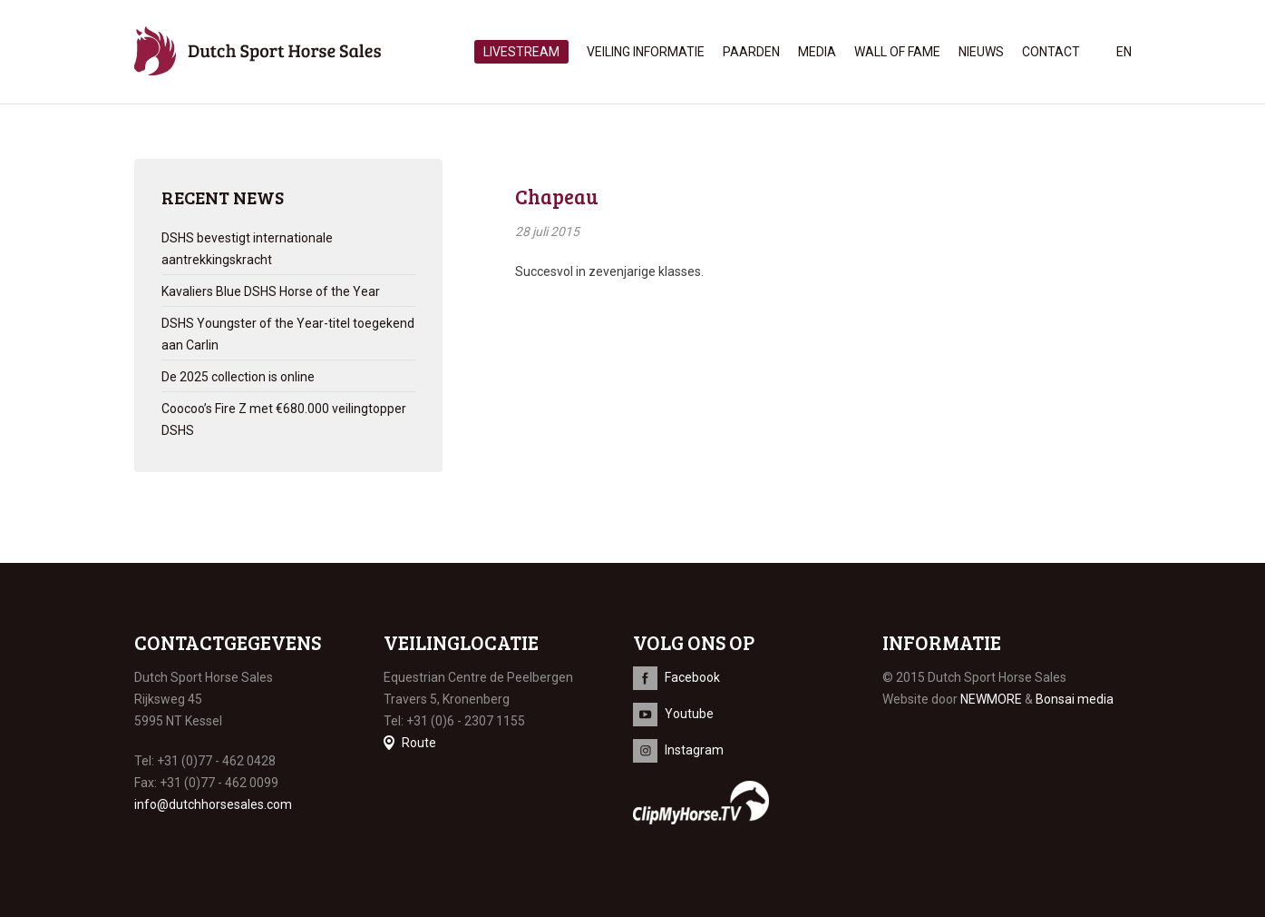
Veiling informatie (646, 51)
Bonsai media (1075, 699)
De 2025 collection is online (238, 377)
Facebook (692, 677)
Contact (1051, 51)
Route (419, 742)
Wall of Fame (897, 51)
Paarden (751, 51)
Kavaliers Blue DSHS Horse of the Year (270, 291)
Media (817, 51)
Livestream (521, 51)
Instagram (694, 750)
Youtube (689, 713)
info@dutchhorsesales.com (213, 804)
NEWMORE (991, 699)
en (1124, 51)
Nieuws (981, 51)
